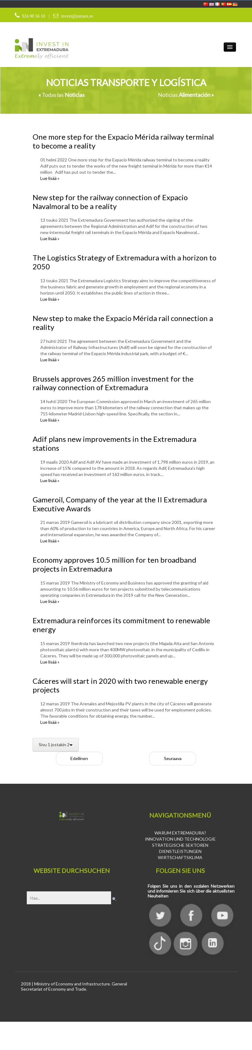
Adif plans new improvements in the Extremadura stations (114, 444)
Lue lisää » (49, 178)
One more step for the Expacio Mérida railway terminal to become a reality (123, 141)
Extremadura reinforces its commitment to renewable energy (121, 625)
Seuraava (173, 758)
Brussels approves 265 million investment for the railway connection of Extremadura (113, 383)
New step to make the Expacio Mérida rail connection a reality (123, 323)
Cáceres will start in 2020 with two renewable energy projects (120, 685)
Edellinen (79, 758)
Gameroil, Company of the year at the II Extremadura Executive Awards (120, 504)
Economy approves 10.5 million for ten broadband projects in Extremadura (114, 564)
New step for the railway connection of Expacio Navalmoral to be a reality (110, 202)
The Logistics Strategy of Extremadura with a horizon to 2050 (124, 262)
